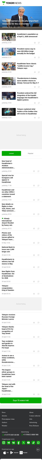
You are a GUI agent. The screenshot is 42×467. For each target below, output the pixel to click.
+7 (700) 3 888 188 (30, 435)
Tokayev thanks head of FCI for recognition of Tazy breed (8, 330)
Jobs (30, 419)
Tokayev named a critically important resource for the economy (20, 22)
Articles (4, 416)
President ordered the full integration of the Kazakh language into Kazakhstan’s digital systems (27, 96)
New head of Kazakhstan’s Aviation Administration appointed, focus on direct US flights (8, 164)
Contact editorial (34, 416)
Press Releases (34, 426)
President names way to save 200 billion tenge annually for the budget (26, 51)
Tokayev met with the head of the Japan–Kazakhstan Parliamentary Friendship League (8, 387)
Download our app (8, 449)
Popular (30, 153)
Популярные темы (8, 419)
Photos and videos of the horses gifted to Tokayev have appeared (8, 236)
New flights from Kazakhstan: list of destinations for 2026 (8, 275)
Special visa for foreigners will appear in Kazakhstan (8, 179)
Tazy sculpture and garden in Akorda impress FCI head (8, 344)
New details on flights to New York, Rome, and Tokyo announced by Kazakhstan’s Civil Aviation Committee (9, 207)
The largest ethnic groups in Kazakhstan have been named (8, 373)
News (3, 412)
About (31, 412)
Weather (4, 426)
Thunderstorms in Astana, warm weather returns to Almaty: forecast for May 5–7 (28, 80)
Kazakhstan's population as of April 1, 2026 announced (27, 35)
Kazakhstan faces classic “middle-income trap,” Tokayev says (26, 66)
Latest (11, 153)
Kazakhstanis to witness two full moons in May (8, 261)
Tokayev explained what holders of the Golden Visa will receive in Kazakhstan (27, 111)
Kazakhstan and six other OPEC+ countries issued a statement (8, 193)
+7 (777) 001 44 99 (11, 435)
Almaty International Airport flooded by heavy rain (8, 221)
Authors (4, 422)
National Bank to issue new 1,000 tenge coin (8, 249)
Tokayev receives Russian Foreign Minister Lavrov (8, 317)
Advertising (33, 422)
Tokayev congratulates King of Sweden (8, 288)
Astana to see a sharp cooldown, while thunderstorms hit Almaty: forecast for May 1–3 (8, 359)
